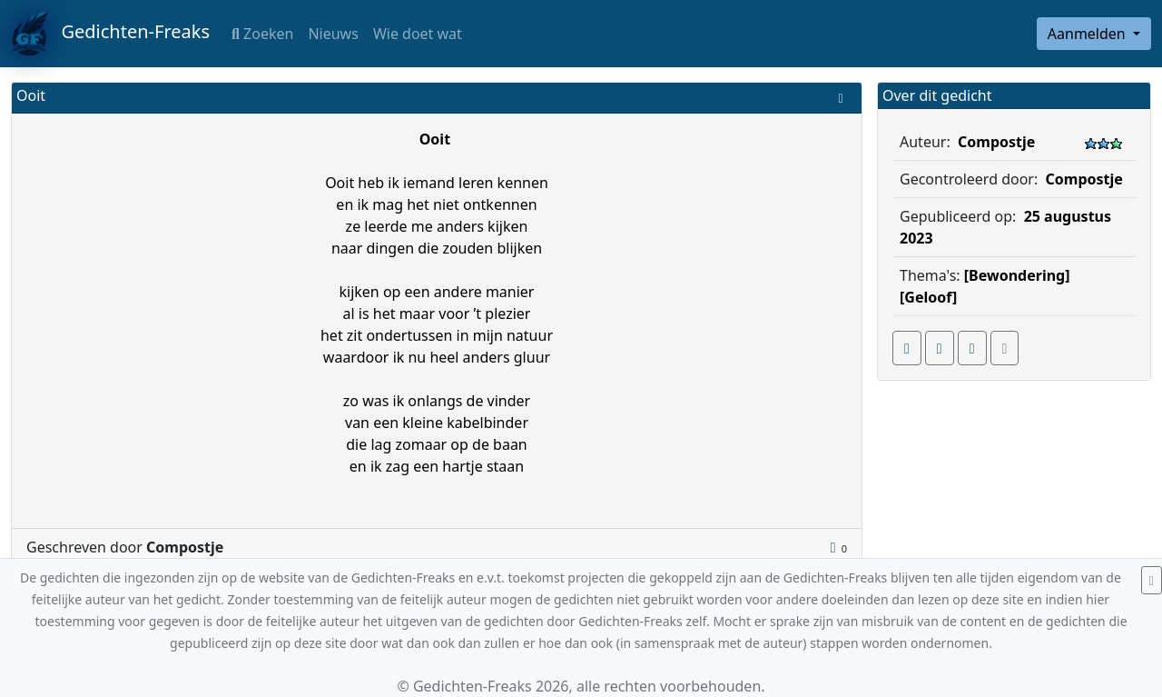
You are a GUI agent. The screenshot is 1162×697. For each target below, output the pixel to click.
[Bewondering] (1017, 275)
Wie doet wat (417, 34)
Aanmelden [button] (1088, 34)
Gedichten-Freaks (110, 33)
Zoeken (262, 34)
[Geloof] (928, 297)
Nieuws (333, 34)
